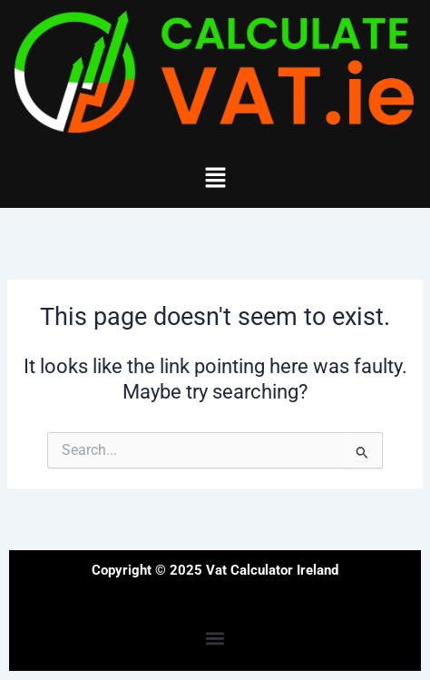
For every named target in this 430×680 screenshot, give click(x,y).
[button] (215, 179)
